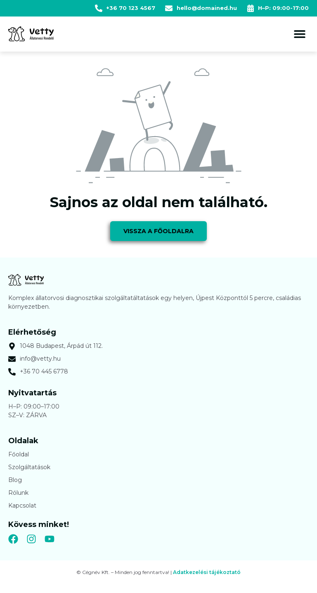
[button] (299, 34)
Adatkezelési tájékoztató (207, 572)
